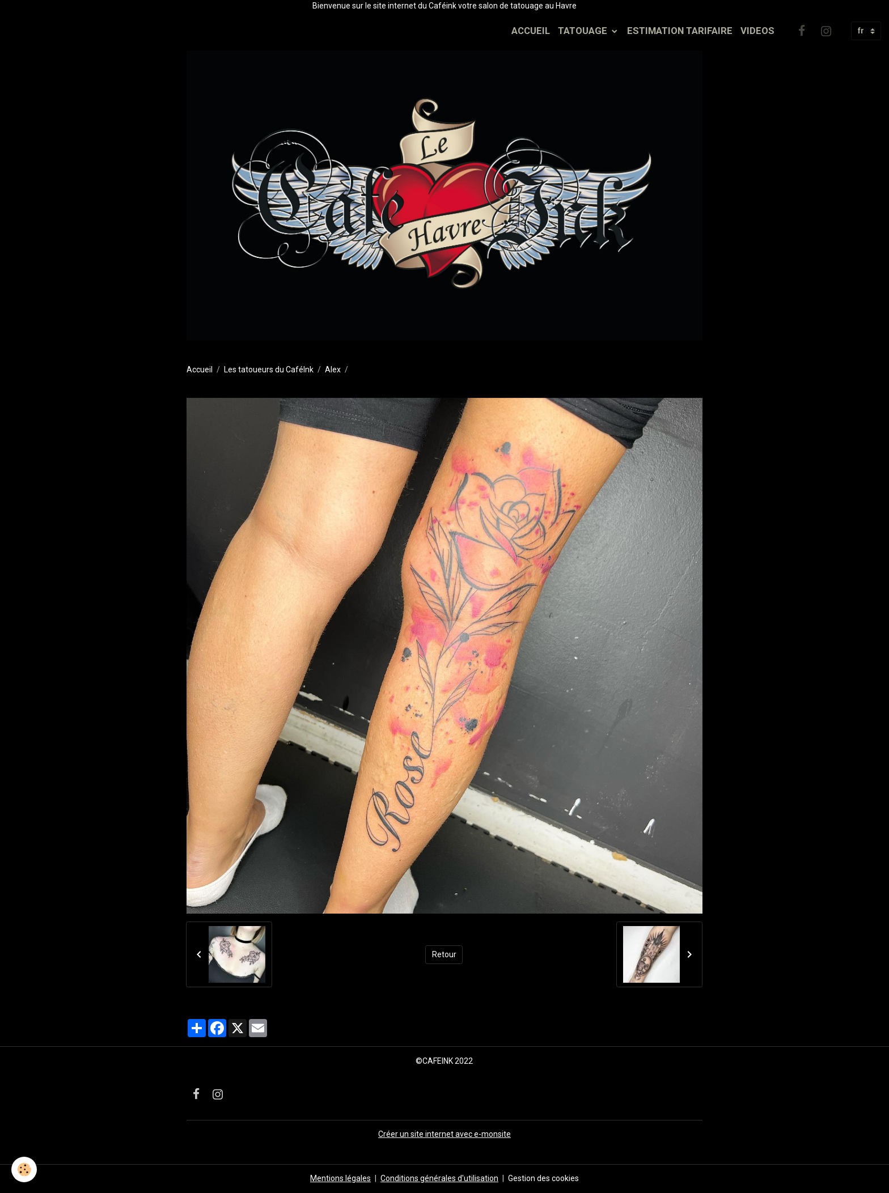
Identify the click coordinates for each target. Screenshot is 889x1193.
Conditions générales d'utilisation (439, 1178)
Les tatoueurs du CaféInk (269, 369)
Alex (333, 369)
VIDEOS (757, 30)
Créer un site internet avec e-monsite (444, 1134)
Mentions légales (340, 1178)
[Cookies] (24, 1169)
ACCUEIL (530, 30)
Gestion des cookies (543, 1178)
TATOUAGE (583, 30)
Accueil (200, 369)
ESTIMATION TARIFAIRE (680, 30)
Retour (444, 954)
